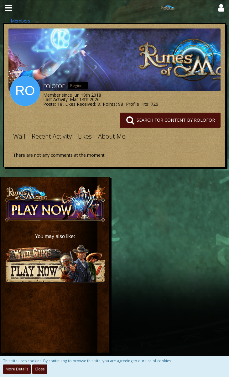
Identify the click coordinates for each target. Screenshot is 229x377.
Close (40, 369)
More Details (17, 369)
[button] (8, 8)
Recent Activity (52, 136)
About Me (111, 136)
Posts (49, 104)
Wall (19, 136)
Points (109, 104)
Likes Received (80, 104)
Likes (85, 136)
